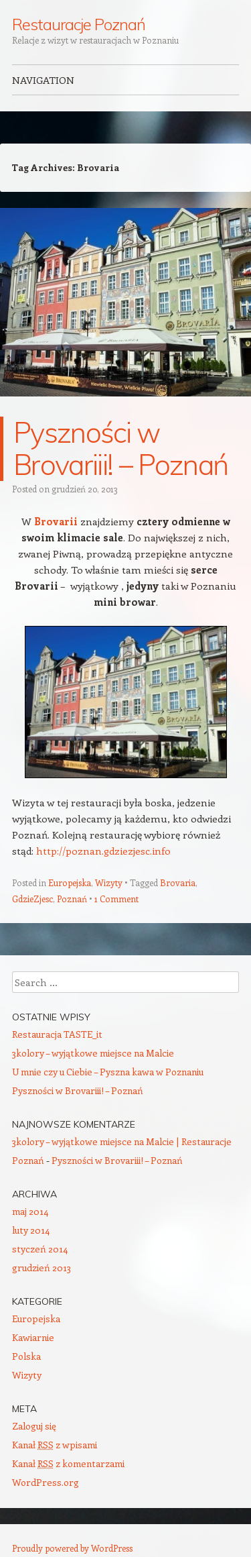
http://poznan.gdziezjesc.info (103, 850)
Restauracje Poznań (78, 24)
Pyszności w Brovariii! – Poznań (120, 448)
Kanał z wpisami (54, 1444)
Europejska (69, 882)
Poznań (72, 898)
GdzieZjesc (32, 898)
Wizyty (108, 882)
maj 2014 (30, 1211)
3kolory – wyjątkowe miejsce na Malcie (93, 1052)
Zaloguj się (34, 1425)
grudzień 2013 (41, 1267)
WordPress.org (45, 1482)
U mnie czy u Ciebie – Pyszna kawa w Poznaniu (107, 1071)
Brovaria (177, 882)
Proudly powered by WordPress (72, 1548)
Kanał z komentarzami (68, 1463)
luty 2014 (31, 1230)
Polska (26, 1356)
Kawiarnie (33, 1337)
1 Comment (116, 898)
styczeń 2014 (40, 1248)
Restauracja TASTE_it (57, 1034)
